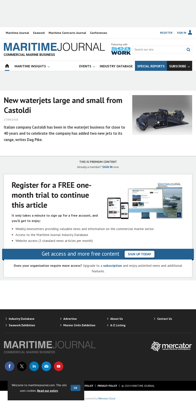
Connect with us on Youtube (59, 366)
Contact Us (164, 319)
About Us (116, 319)
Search (188, 50)
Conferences (98, 33)
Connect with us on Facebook (10, 366)
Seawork (39, 33)
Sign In (181, 32)
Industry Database (21, 319)
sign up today (139, 254)
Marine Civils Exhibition (79, 325)
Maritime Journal (17, 33)
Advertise (70, 319)
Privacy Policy (107, 386)
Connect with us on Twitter (22, 366)
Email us (46, 366)
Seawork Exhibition (22, 325)
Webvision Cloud (106, 398)
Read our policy (47, 390)
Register (166, 32)
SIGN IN (107, 167)
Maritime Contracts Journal (67, 33)
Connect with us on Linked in (34, 366)
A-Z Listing (117, 325)
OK (75, 388)
